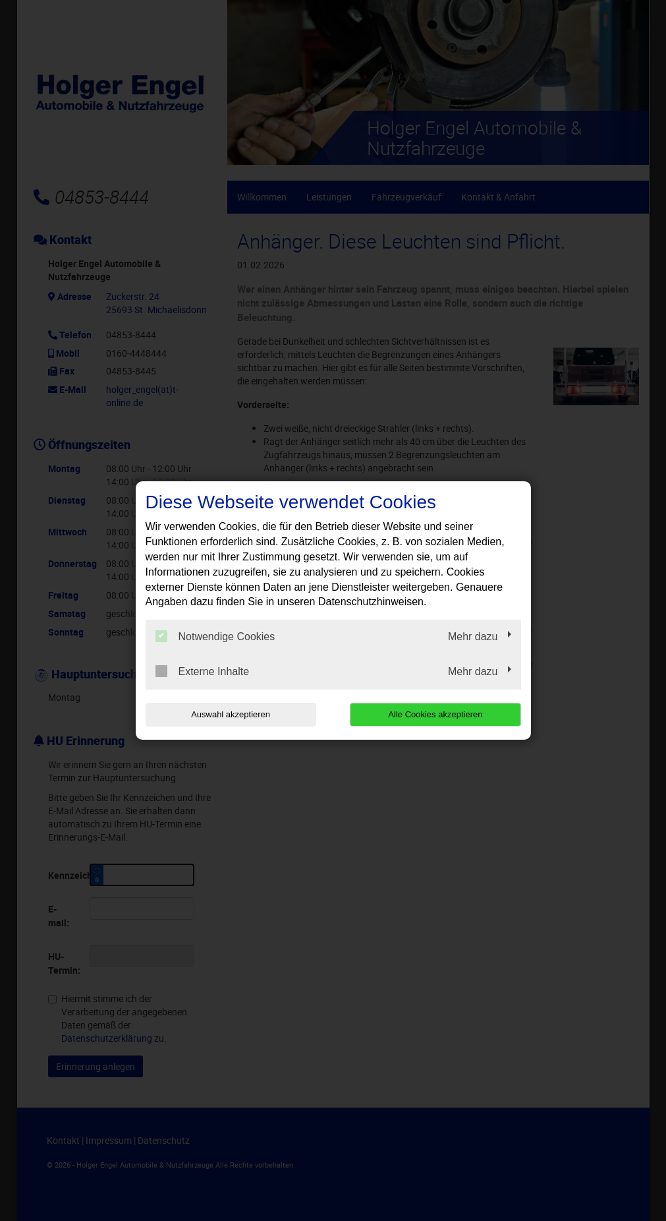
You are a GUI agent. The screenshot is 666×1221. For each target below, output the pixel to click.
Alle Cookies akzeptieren (436, 714)
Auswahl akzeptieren (229, 714)
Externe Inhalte (202, 671)
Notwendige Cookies (215, 636)
